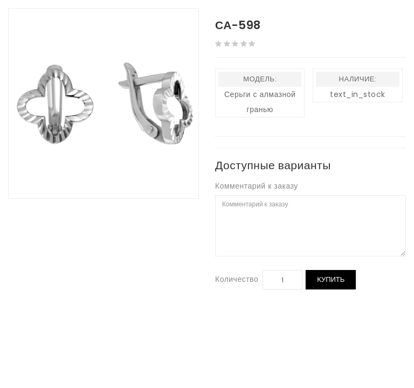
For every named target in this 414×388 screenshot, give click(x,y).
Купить (330, 279)
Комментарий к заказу (256, 186)
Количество (236, 279)
